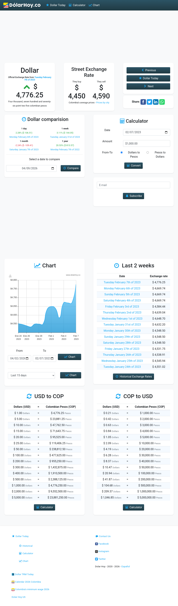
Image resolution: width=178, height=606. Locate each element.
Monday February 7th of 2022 (64, 149)
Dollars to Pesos (134, 154)
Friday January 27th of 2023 (122, 348)
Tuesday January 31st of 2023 (65, 137)
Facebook (102, 543)
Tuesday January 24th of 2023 (122, 366)
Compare (71, 168)
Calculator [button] (44, 507)
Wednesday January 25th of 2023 (122, 361)
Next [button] (148, 86)
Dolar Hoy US (18, 597)
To (44, 350)
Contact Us (103, 536)
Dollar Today (56, 5)
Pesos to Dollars (160, 154)
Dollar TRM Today (23, 574)
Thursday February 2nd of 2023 (122, 312)
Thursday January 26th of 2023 (122, 354)
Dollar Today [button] (148, 78)
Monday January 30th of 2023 (122, 330)
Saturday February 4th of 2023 (122, 300)
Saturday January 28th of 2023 (122, 342)
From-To (107, 152)
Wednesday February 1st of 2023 (122, 318)
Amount (107, 141)
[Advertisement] (89, 36)
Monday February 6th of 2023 (23, 137)
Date (107, 130)
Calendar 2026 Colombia (26, 581)
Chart (93, 5)
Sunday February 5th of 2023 (122, 294)
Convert (133, 165)
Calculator (77, 5)
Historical (26, 545)
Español (126, 566)
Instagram (102, 551)
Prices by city (102, 102)
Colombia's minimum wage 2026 (30, 589)
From (19, 350)
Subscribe (133, 196)
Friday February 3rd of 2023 (122, 306)
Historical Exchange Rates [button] (133, 376)
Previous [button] (148, 70)
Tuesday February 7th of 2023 (122, 282)
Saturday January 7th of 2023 (23, 149)
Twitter (100, 558)
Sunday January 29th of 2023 (122, 336)
